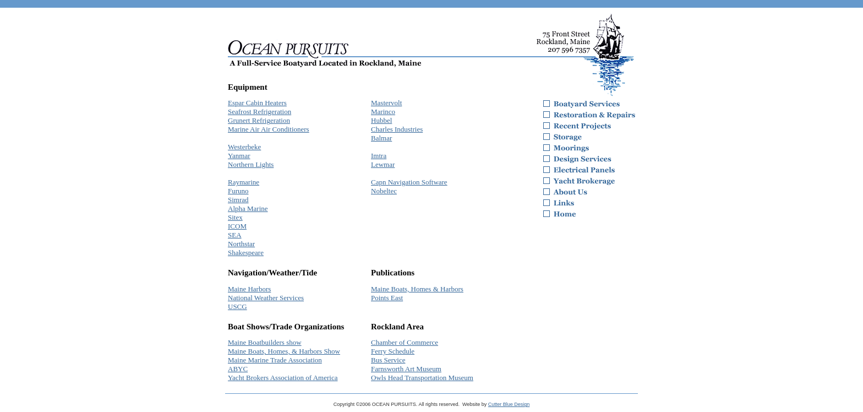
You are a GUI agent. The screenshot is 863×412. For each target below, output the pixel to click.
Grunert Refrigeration (259, 120)
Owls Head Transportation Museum (422, 377)
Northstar (241, 244)
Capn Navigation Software (409, 182)
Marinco (383, 111)
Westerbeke (244, 147)
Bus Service (388, 360)
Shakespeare (246, 252)
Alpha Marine (248, 208)
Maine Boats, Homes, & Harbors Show (284, 351)
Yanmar (239, 155)
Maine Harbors (249, 289)
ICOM (237, 226)
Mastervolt (386, 103)
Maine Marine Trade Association (275, 360)
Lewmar (383, 164)
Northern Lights (251, 164)
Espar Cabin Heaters (257, 103)
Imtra (378, 155)
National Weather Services (266, 298)
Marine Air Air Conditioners (268, 129)
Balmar (381, 138)
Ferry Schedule (392, 351)
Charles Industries (397, 129)
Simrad (238, 200)
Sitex (235, 217)
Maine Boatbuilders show (265, 342)
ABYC (238, 369)
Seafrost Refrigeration (259, 111)
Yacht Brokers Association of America (282, 377)
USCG (237, 306)
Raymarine (243, 182)
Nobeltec (384, 191)
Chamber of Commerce (404, 342)
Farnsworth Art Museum (406, 369)
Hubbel (381, 120)
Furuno (238, 191)
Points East (387, 298)
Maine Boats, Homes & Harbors (417, 289)
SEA (235, 235)
